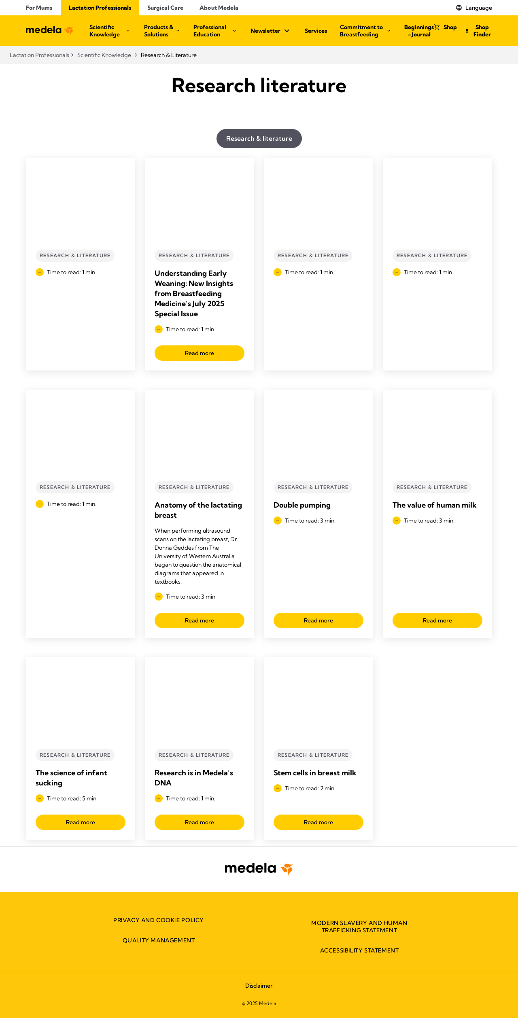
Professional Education (215, 30)
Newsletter (271, 31)
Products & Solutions (162, 30)
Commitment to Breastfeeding (365, 30)
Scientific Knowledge (110, 30)
